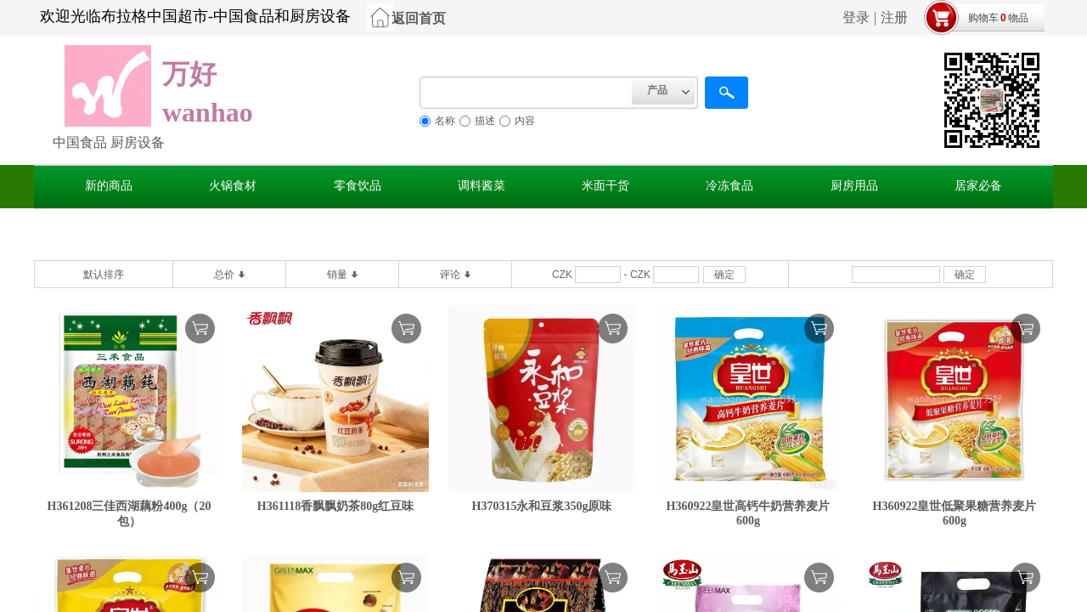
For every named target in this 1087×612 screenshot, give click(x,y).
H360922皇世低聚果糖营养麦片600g (955, 513)
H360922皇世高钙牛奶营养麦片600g (749, 513)
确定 (724, 274)
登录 (856, 17)
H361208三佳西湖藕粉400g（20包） (129, 514)
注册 (894, 17)
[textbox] (526, 92)
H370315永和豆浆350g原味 (542, 506)
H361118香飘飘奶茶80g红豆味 (335, 506)
